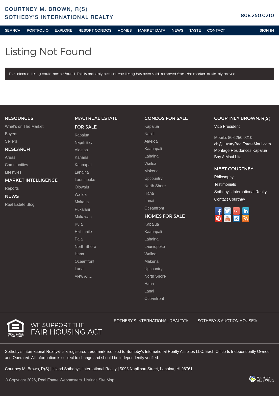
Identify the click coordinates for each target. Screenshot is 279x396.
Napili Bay (84, 142)
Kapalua (82, 135)
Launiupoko (85, 180)
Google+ (236, 211)
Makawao (83, 217)
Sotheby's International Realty (240, 192)
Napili (149, 134)
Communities (16, 165)
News (177, 30)
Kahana (81, 157)
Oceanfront (84, 261)
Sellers (11, 141)
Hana (79, 254)
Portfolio (38, 30)
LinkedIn (245, 211)
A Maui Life (231, 157)
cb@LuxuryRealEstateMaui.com (242, 144)
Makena (82, 202)
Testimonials (225, 184)
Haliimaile (83, 232)
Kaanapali (83, 165)
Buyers (11, 134)
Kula (79, 224)
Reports (12, 188)
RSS (245, 218)
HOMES (125, 30)
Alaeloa (81, 150)
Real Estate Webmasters (60, 380)
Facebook (218, 211)
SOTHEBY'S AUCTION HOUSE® (227, 321)
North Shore (85, 246)
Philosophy (223, 177)
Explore (63, 30)
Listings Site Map (99, 380)
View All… (84, 276)
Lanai (79, 269)
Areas (10, 157)
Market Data (151, 30)
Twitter (227, 211)
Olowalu (82, 187)
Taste (195, 30)
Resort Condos (94, 30)
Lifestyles (13, 172)
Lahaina (82, 172)
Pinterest (218, 218)
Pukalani (82, 209)
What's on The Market (24, 126)
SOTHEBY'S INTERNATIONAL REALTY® (151, 321)
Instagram (236, 218)
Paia (79, 239)
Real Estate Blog (19, 204)
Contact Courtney (229, 199)
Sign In (267, 30)
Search (13, 30)
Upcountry (154, 178)
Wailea (81, 194)
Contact (216, 30)
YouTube (227, 218)
